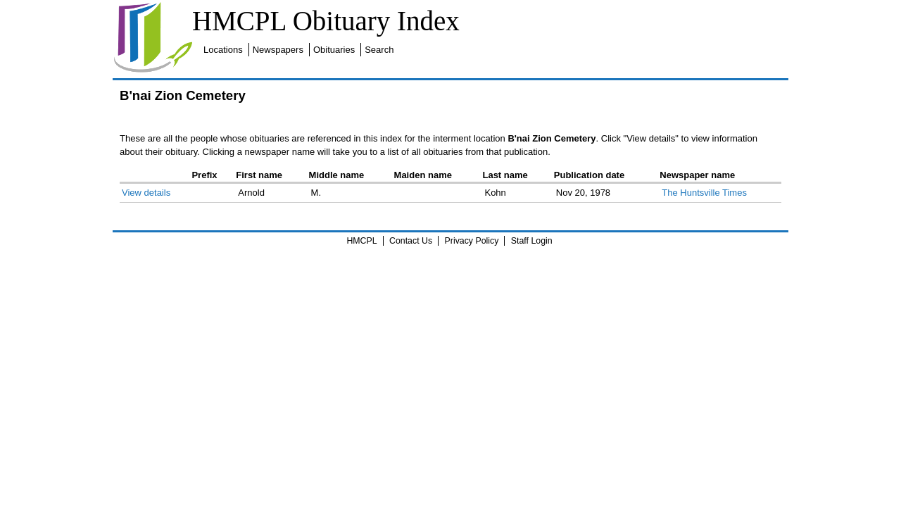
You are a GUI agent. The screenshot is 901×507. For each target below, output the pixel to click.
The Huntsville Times (716, 192)
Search (627, 8)
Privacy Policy (472, 241)
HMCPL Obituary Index (303, 21)
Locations (471, 8)
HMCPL (361, 241)
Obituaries (582, 8)
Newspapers (526, 8)
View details (127, 192)
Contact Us (410, 241)
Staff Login (532, 241)
